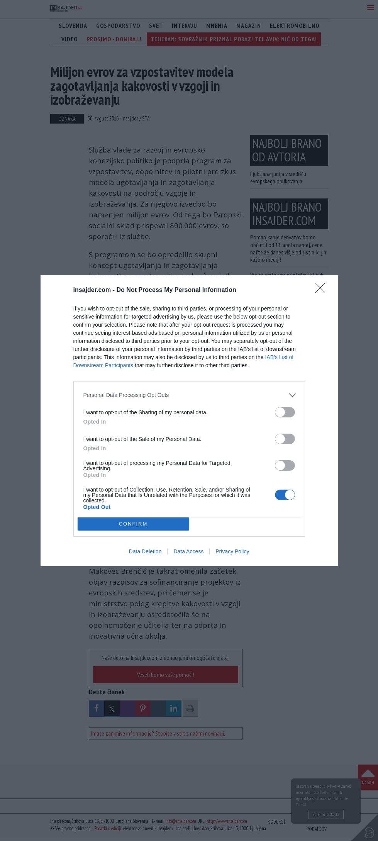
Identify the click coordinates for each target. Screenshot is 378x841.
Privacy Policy (232, 551)
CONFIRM (133, 524)
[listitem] (189, 395)
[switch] (285, 412)
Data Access (188, 551)
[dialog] (189, 420)
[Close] (322, 290)
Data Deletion (145, 551)
